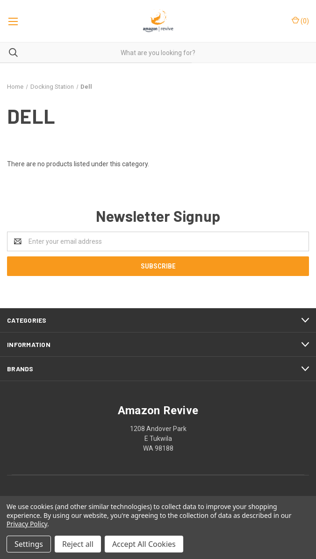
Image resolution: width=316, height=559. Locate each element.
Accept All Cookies (144, 544)
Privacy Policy (27, 523)
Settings (28, 544)
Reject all (77, 544)
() (300, 20)
